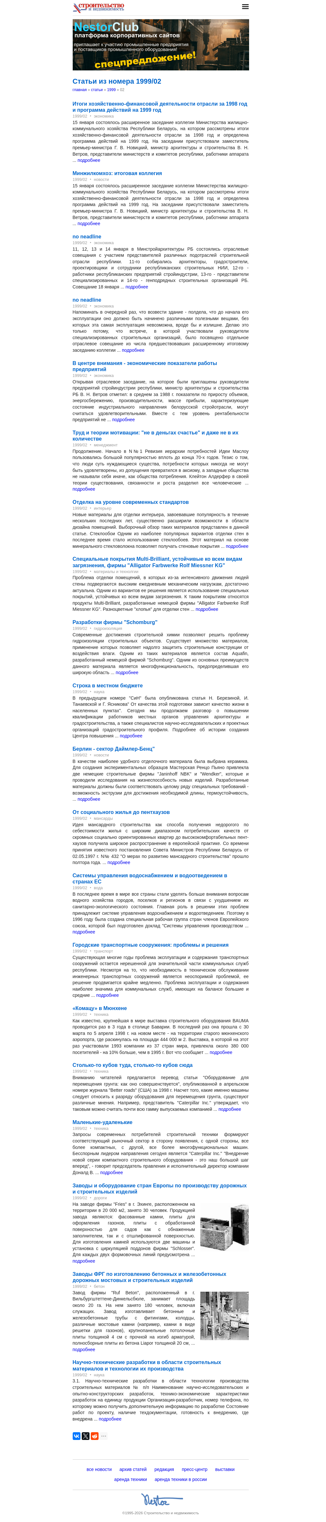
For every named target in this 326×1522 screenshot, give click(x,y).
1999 (111, 90)
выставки (225, 1469)
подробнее (89, 160)
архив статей (133, 1469)
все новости (99, 1469)
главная (80, 90)
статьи (97, 90)
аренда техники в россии (181, 1479)
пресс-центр (194, 1469)
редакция (164, 1469)
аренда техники (130, 1479)
